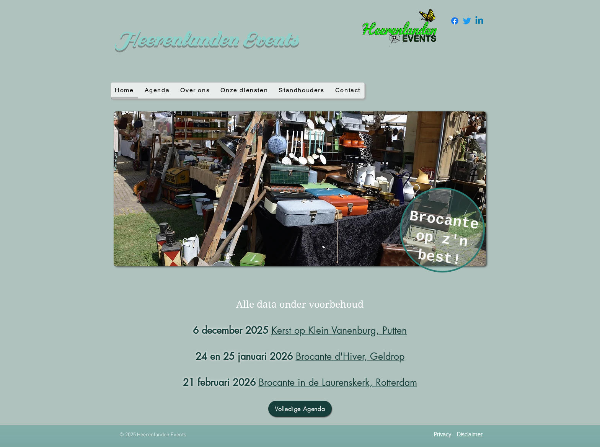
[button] (300, 188)
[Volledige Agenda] (300, 409)
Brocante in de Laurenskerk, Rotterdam (338, 382)
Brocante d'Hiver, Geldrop (350, 356)
